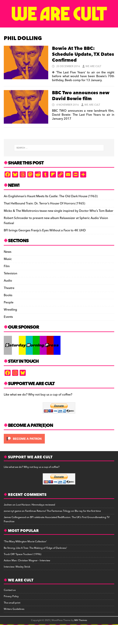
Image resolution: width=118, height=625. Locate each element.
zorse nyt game (12, 511)
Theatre (9, 288)
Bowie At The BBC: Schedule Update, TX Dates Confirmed (83, 54)
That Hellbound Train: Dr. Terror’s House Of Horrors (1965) (44, 203)
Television (10, 273)
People (8, 302)
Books (8, 295)
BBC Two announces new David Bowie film (80, 96)
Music (8, 259)
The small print (12, 603)
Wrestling (10, 309)
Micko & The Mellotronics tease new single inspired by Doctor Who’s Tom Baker (58, 211)
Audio (8, 280)
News (7, 251)
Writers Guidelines (14, 609)
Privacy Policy (11, 596)
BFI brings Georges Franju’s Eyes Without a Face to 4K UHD (45, 230)
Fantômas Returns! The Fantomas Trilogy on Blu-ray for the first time (63, 511)
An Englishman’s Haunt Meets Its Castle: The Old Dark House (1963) (51, 196)
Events (8, 317)
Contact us (10, 590)
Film (7, 266)
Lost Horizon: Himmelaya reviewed (35, 505)
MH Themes (80, 620)
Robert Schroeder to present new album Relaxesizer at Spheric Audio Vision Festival (56, 220)
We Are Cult (93, 66)
